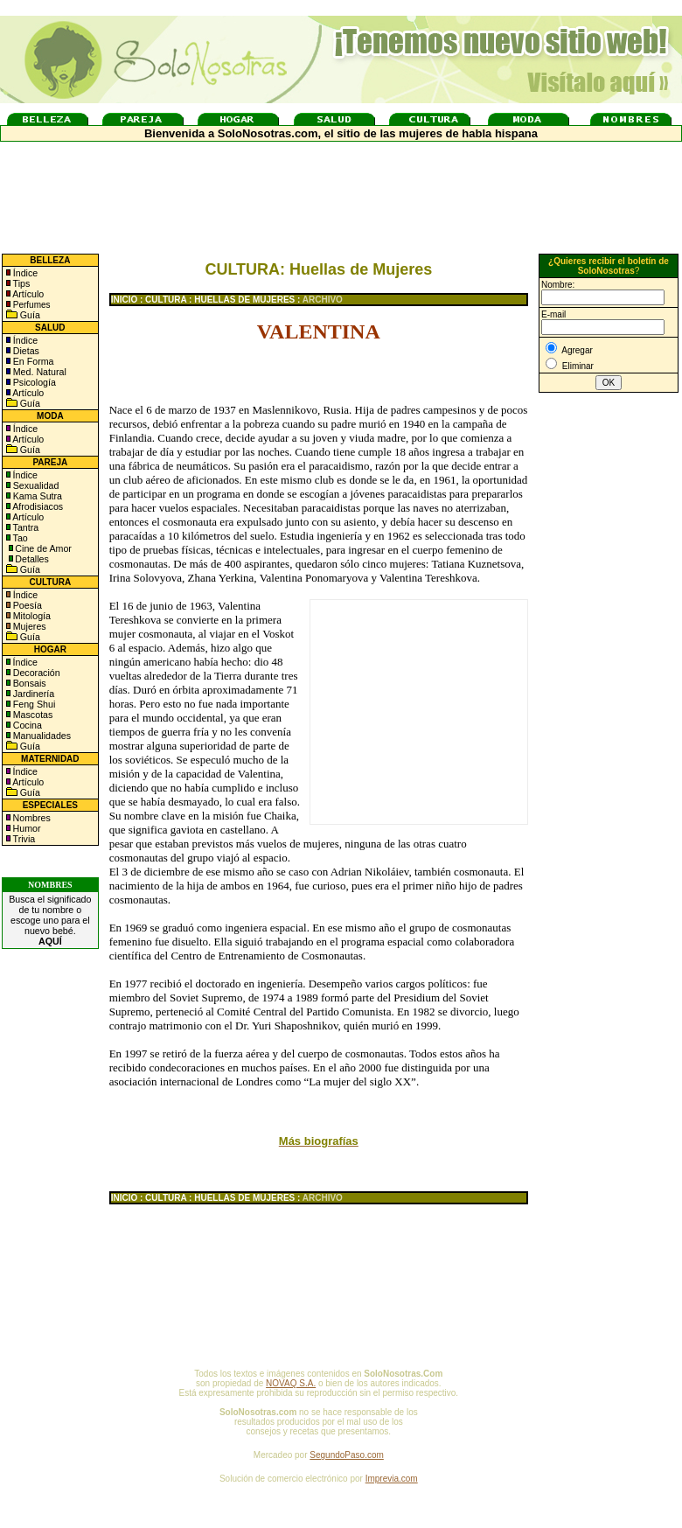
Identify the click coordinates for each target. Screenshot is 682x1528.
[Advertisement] (609, 684)
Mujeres (28, 626)
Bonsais (28, 683)
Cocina (26, 725)
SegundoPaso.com (347, 1455)
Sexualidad (34, 485)
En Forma (32, 361)
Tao (19, 538)
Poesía (26, 605)
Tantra (24, 527)
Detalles (32, 559)
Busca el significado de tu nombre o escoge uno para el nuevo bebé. (50, 920)
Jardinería (32, 693)
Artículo (28, 294)
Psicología (33, 382)
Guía (28, 315)
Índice (24, 273)
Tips (20, 283)
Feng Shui (33, 704)
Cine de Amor (43, 548)
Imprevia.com (391, 1478)
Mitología (30, 616)
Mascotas (31, 714)
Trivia (22, 839)
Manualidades (40, 735)
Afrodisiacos (36, 506)
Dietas (24, 350)
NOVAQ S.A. (291, 1383)
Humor (27, 828)
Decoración (35, 672)
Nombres (32, 818)
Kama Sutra (36, 496)
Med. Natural (38, 371)
